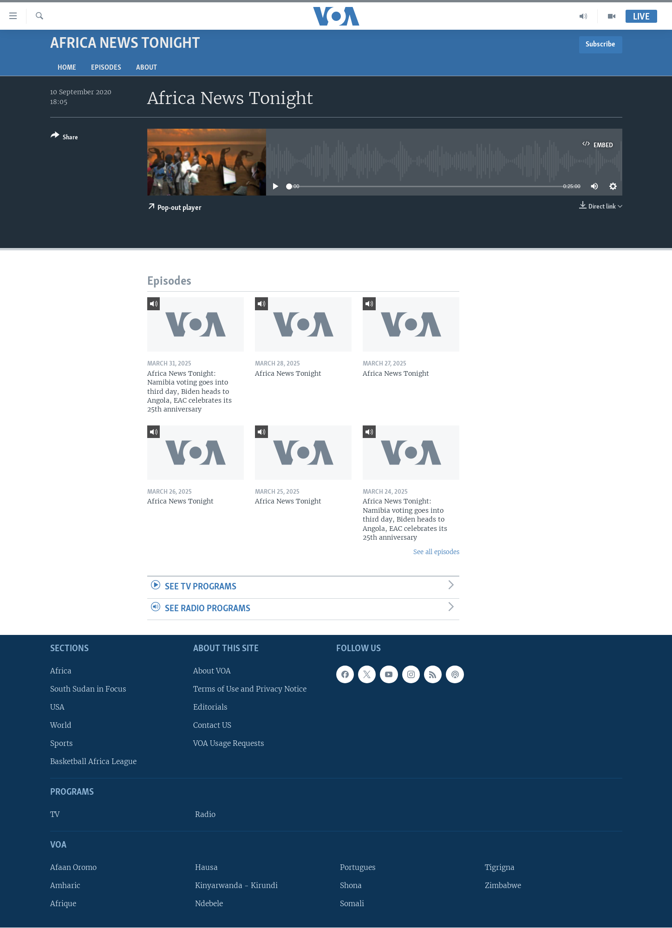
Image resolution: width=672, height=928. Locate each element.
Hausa (206, 867)
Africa (61, 671)
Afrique (63, 903)
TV (54, 814)
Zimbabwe (503, 885)
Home (67, 68)
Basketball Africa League (93, 762)
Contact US (212, 725)
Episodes (106, 68)
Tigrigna (500, 867)
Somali (352, 903)
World (61, 725)
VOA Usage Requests (228, 743)
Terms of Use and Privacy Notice (250, 689)
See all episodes (436, 552)
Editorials (210, 707)
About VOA (212, 671)
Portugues (358, 867)
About (146, 68)
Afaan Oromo (73, 867)
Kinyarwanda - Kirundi (236, 885)
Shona (351, 885)
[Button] (64, 138)
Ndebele (209, 903)
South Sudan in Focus (88, 689)
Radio (205, 814)
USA (57, 707)
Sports (61, 743)
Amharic (65, 885)
